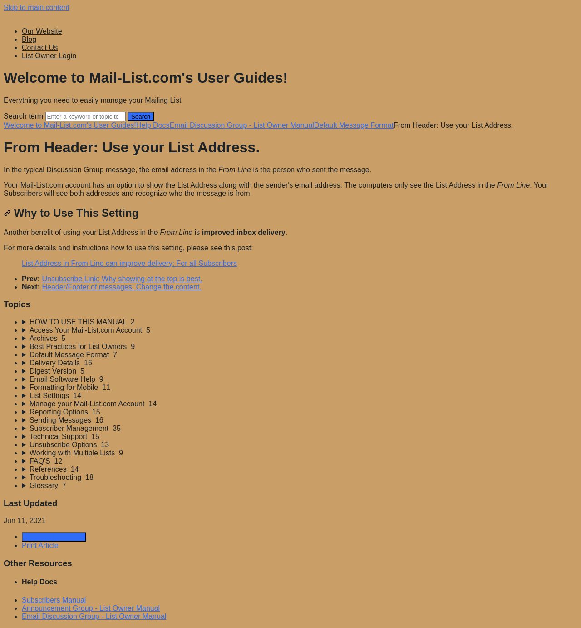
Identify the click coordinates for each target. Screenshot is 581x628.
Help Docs (153, 125)
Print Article (40, 545)
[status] (290, 182)
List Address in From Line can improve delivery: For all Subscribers (129, 263)
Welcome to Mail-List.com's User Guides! (70, 125)
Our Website (42, 31)
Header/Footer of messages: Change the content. (121, 287)
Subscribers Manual (54, 600)
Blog (29, 39)
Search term (23, 116)
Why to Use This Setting (71, 213)
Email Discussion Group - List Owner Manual (242, 125)
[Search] (85, 116)
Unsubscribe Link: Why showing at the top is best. (122, 279)
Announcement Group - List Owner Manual (91, 608)
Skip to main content (36, 7)
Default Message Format (354, 125)
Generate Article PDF (54, 536)
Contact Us (40, 47)
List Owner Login (49, 56)
